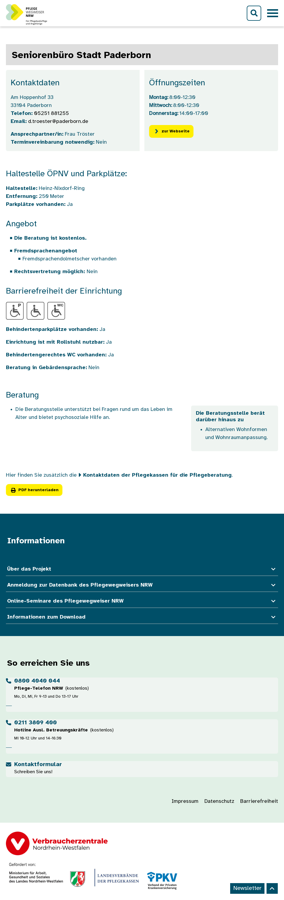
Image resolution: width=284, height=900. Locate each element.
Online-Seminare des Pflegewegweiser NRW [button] (142, 601)
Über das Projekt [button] (142, 569)
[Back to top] (272, 888)
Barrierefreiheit (259, 801)
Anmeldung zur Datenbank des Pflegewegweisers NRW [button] (142, 585)
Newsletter (247, 888)
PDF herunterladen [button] (34, 490)
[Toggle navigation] (272, 13)
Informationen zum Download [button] (142, 617)
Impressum (185, 801)
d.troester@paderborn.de (58, 121)
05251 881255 (51, 113)
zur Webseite (171, 131)
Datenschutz (219, 801)
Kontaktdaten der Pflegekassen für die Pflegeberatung (157, 475)
